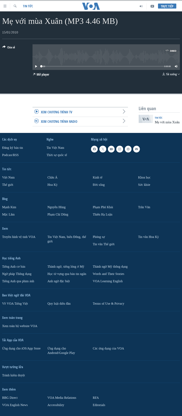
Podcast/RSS (10, 155)
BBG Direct (10, 398)
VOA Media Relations (61, 398)
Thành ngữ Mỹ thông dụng (110, 267)
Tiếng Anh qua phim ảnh (18, 281)
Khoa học (144, 177)
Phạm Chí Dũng (57, 214)
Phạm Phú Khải (103, 207)
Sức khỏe (144, 185)
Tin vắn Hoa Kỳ (148, 237)
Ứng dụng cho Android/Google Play (61, 350)
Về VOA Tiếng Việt (15, 304)
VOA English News (15, 405)
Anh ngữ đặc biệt (58, 281)
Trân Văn (144, 207)
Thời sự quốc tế (57, 155)
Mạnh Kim (9, 207)
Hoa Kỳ (52, 185)
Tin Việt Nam (55, 148)
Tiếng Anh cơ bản (13, 267)
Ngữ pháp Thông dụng (16, 274)
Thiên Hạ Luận (102, 214)
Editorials (99, 405)
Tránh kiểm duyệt (13, 375)
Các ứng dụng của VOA (108, 348)
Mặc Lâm (8, 214)
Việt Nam (8, 177)
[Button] (8, 48)
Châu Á (52, 177)
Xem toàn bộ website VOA (19, 326)
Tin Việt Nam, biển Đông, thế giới (66, 239)
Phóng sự (99, 237)
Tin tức (28, 6)
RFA (96, 398)
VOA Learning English (108, 281)
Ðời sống (99, 185)
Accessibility (55, 405)
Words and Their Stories (108, 274)
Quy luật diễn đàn (59, 304)
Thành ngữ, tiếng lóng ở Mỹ (65, 267)
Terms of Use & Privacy (108, 304)
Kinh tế (97, 177)
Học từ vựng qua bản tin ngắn (66, 274)
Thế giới (7, 185)
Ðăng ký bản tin (12, 148)
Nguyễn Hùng (56, 207)
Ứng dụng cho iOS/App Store (21, 348)
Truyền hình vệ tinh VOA (18, 237)
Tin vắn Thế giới (103, 244)
